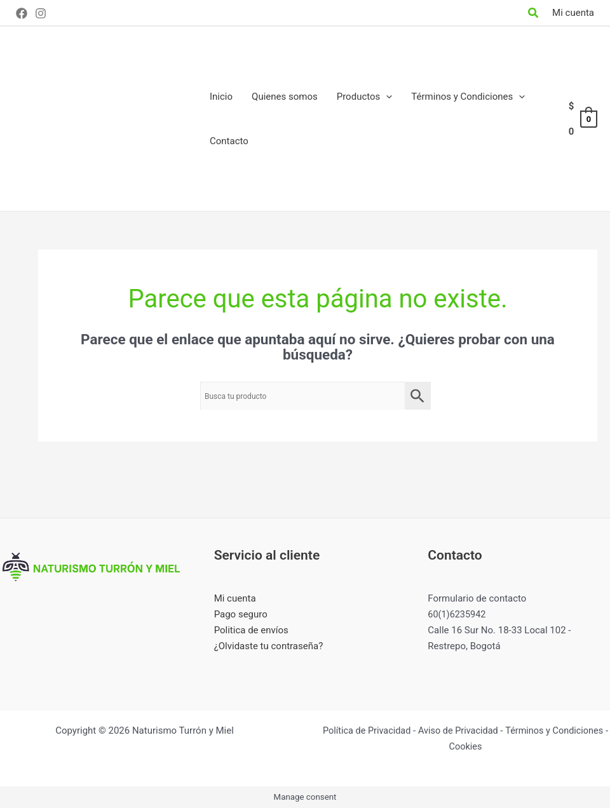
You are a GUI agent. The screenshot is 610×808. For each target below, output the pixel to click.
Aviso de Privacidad (488, 730)
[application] (386, 96)
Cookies (495, 745)
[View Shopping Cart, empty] (582, 119)
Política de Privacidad (393, 730)
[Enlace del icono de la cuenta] (573, 13)
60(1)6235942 (458, 614)
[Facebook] (21, 13)
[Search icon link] (533, 14)
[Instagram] (40, 13)
